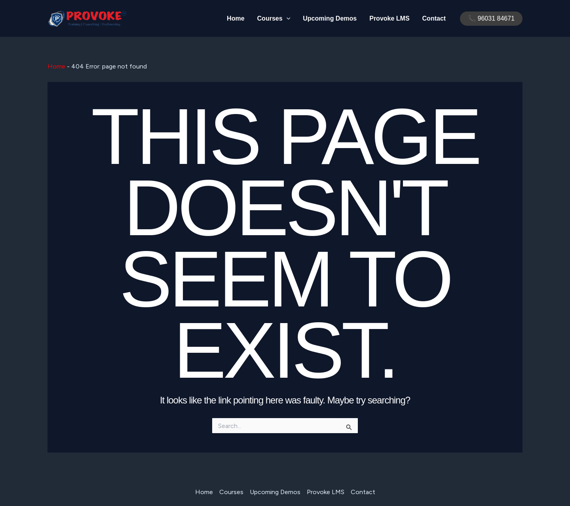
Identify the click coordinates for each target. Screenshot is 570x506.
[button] (491, 18)
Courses (274, 18)
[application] (287, 18)
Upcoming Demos (330, 18)
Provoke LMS (389, 18)
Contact (434, 18)
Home (235, 18)
